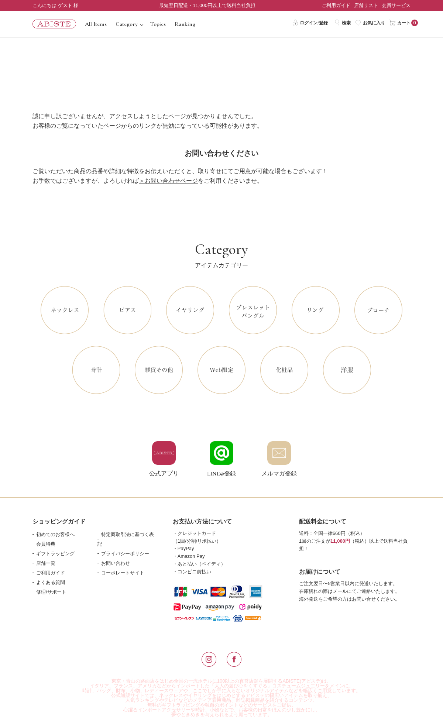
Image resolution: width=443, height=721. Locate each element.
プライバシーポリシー (125, 553)
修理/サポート (51, 592)
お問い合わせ (115, 563)
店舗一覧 (45, 563)
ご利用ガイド (336, 5)
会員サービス (396, 5)
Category (127, 24)
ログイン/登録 (310, 22)
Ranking (185, 24)
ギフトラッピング (55, 553)
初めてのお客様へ (55, 534)
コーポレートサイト (122, 573)
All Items (96, 24)
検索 (342, 22)
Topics (158, 24)
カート (400, 22)
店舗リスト (366, 5)
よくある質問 (50, 582)
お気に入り (370, 22)
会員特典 (45, 544)
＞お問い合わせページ (168, 181)
